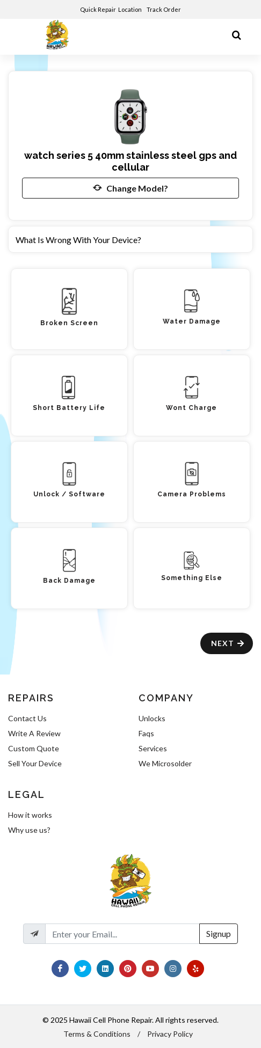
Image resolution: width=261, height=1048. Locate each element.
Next (228, 643)
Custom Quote (33, 748)
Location (130, 9)
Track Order (164, 9)
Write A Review (34, 733)
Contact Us (27, 718)
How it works (30, 814)
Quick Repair (98, 9)
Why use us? (29, 829)
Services (153, 748)
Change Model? (130, 187)
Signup (218, 933)
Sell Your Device (35, 763)
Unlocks (152, 718)
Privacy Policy (170, 1033)
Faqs (146, 733)
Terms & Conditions (96, 1033)
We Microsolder (165, 763)
